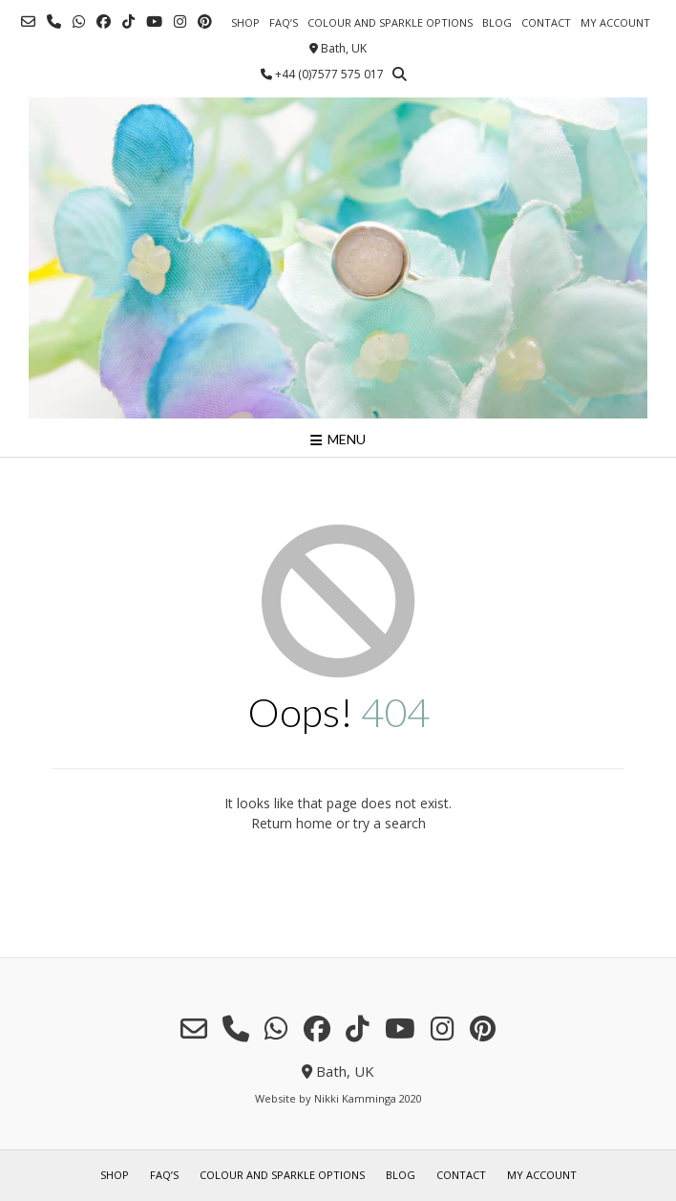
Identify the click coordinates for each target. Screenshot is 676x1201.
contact (546, 22)
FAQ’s (283, 22)
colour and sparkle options (390, 22)
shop (245, 22)
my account (615, 22)
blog (497, 22)
